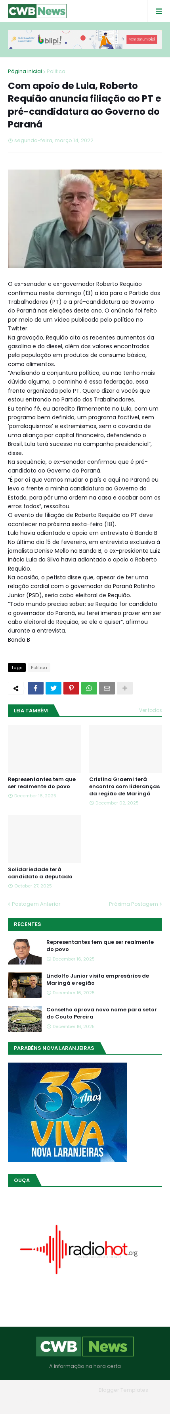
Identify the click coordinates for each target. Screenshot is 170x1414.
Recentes (27, 924)
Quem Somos (63, 1401)
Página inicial (25, 71)
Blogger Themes (73, 1390)
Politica (56, 71)
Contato (101, 1401)
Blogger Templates (123, 1390)
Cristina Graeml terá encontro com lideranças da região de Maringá (124, 786)
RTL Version (135, 1401)
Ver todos (150, 710)
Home (28, 1401)
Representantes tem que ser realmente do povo (42, 783)
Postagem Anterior (36, 904)
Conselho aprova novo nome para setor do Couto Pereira (101, 1013)
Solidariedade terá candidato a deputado (40, 873)
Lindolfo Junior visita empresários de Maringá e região (97, 979)
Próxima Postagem (133, 904)
